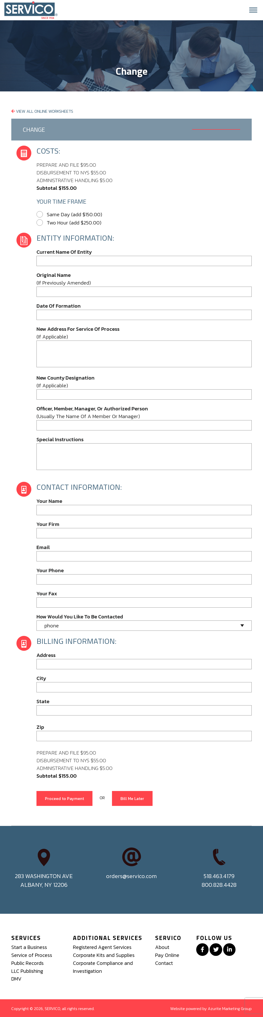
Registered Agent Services (102, 947)
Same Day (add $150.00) (69, 214)
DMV (16, 978)
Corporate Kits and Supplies (104, 955)
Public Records (27, 963)
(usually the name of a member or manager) (92, 412)
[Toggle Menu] (253, 10)
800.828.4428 (219, 885)
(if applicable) (77, 333)
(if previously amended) (63, 279)
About (162, 947)
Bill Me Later (132, 799)
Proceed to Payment (64, 799)
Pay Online (167, 955)
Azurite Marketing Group (230, 1008)
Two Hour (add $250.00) (68, 223)
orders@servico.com (131, 876)
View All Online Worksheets (42, 112)
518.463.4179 (219, 876)
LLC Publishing (27, 970)
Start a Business (29, 947)
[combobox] (144, 626)
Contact (164, 963)
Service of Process (32, 955)
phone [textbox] (51, 626)
